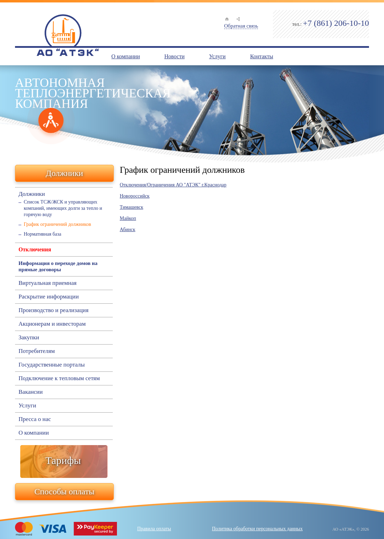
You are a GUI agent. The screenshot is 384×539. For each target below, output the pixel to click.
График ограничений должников (57, 224)
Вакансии (31, 392)
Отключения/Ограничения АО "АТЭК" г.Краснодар (173, 184)
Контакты (261, 56)
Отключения (35, 249)
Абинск (127, 229)
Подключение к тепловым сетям (59, 378)
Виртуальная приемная (47, 283)
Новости (174, 56)
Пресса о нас (35, 419)
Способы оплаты (65, 491)
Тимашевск (131, 207)
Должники (64, 173)
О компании (125, 56)
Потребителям (37, 351)
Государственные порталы (52, 365)
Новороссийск (134, 196)
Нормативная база (42, 234)
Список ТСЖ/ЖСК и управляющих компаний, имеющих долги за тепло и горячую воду (63, 208)
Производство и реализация (53, 310)
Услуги (217, 56)
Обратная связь (241, 26)
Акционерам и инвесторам (52, 324)
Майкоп (128, 218)
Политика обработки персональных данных (257, 528)
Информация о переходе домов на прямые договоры (58, 266)
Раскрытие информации (49, 297)
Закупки (29, 337)
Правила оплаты (154, 528)
